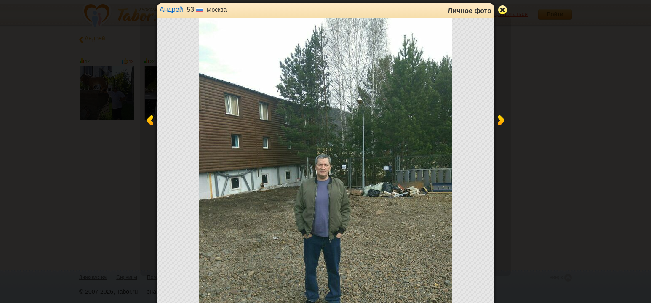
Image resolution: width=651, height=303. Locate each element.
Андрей (171, 9)
